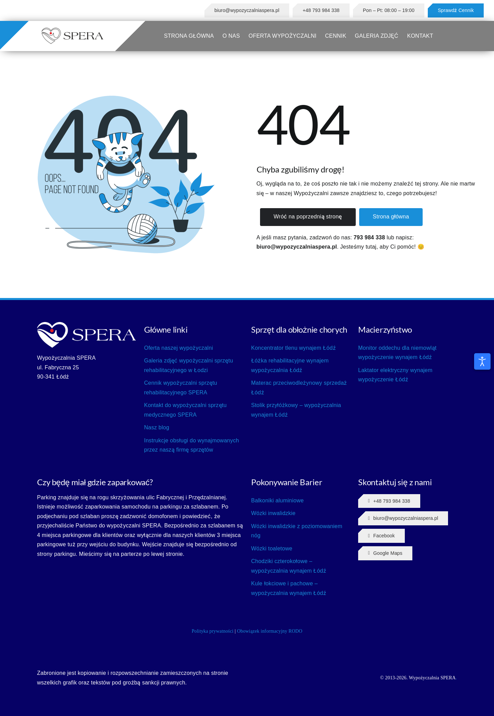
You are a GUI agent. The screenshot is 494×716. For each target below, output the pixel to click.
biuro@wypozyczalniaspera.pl (297, 247)
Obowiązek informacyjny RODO (269, 631)
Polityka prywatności (213, 631)
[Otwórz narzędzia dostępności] (482, 361)
